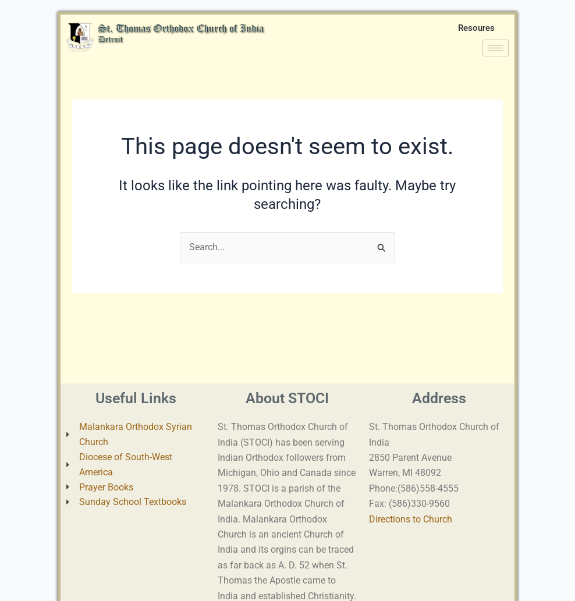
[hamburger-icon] (495, 51)
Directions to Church (410, 519)
